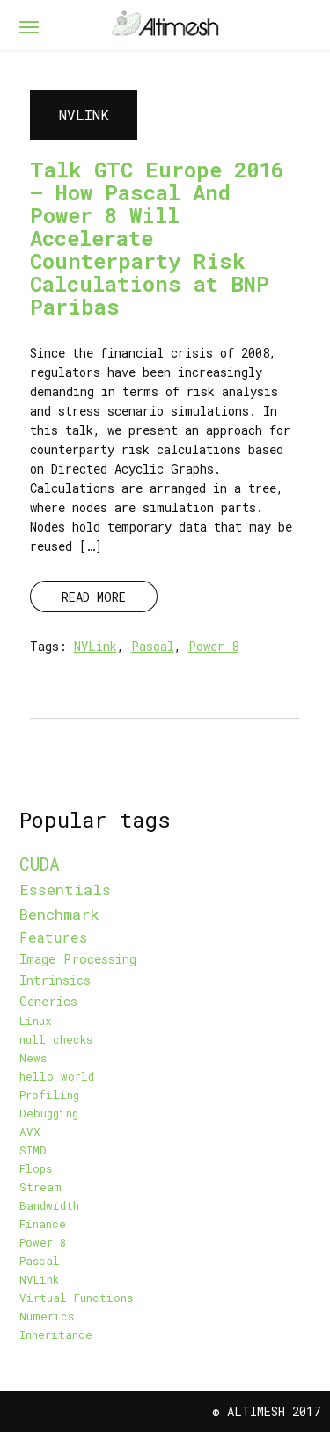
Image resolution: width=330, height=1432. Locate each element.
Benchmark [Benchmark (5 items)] (59, 914)
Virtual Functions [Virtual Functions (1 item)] (76, 1298)
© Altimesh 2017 (266, 1411)
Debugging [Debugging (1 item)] (48, 1113)
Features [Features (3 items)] (53, 937)
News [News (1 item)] (33, 1058)
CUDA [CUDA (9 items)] (39, 863)
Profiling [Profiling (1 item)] (49, 1095)
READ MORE (94, 597)
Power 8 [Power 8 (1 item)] (43, 1242)
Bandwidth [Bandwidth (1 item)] (49, 1205)
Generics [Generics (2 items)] (48, 1001)
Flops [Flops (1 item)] (35, 1168)
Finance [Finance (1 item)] (42, 1224)
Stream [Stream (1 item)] (40, 1187)
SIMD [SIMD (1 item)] (33, 1150)
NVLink (95, 646)
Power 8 (213, 646)
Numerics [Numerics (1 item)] (46, 1316)
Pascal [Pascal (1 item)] (39, 1261)
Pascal (152, 646)
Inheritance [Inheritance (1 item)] (55, 1334)
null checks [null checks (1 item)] (55, 1039)
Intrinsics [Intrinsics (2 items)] (55, 980)
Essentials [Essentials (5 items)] (65, 889)
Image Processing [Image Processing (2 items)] (77, 959)
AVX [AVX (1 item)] (29, 1132)
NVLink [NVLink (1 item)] (39, 1279)
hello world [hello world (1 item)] (56, 1076)
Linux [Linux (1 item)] (35, 1021)
